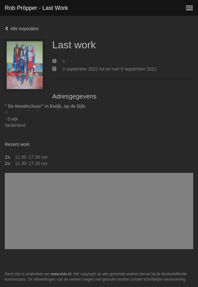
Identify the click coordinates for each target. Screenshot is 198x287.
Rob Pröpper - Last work (36, 8)
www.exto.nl (61, 274)
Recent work (17, 144)
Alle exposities (22, 28)
